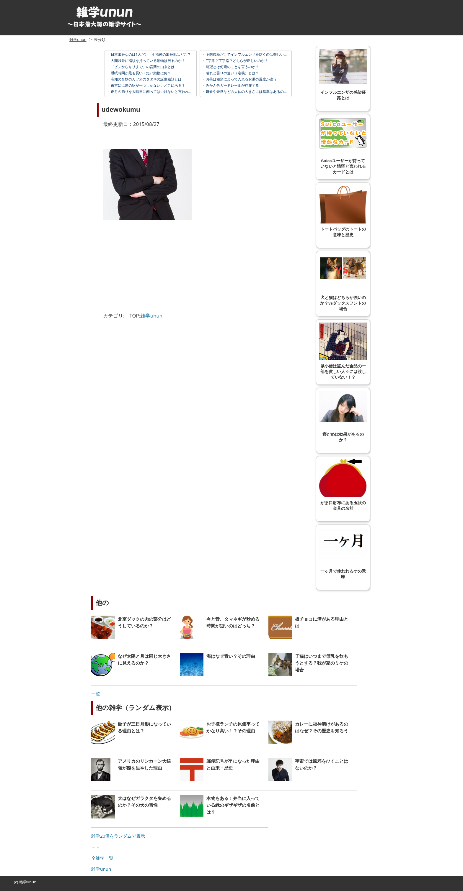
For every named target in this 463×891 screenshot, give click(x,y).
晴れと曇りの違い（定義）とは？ (232, 72)
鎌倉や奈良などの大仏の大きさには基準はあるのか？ (248, 91)
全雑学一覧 (102, 858)
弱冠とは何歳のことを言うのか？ (232, 66)
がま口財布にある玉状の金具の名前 (343, 485)
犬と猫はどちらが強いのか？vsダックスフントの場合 (343, 282)
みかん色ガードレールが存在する (232, 85)
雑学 (23, 882)
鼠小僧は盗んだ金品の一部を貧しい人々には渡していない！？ (343, 351)
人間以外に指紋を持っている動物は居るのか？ (147, 60)
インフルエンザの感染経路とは (343, 74)
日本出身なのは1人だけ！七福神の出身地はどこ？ (150, 54)
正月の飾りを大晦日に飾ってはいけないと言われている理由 (158, 91)
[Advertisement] (152, 267)
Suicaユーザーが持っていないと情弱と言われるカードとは (343, 145)
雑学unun (77, 39)
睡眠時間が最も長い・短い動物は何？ (140, 72)
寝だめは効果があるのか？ (343, 416)
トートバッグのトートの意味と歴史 (343, 211)
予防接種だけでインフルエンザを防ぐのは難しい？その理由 (253, 54)
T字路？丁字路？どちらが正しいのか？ (236, 60)
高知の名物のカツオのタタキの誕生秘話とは (146, 79)
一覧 (95, 694)
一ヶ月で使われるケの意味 (343, 553)
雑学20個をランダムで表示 (118, 836)
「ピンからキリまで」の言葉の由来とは (142, 66)
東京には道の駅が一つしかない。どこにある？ (147, 85)
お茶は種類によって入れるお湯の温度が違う (241, 79)
